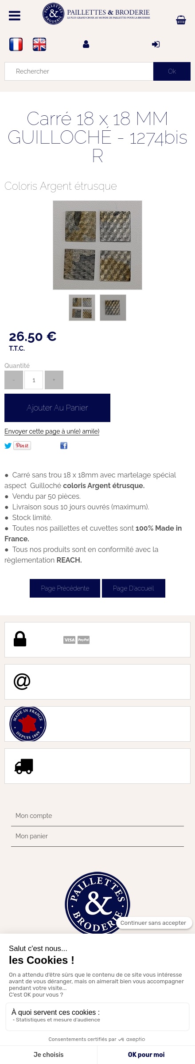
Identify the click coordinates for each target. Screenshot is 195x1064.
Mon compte (34, 815)
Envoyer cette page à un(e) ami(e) (51, 431)
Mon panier (32, 836)
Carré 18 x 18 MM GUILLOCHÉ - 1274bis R (97, 137)
